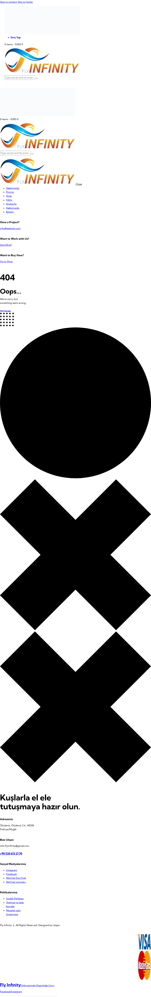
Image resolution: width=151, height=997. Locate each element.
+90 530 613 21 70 (11, 853)
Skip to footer (25, 1)
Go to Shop (6, 261)
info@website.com (10, 228)
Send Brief (6, 244)
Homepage (5, 311)
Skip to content (8, 1)
